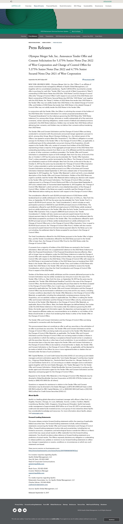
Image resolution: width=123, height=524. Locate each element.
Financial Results (51, 6)
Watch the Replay (76, 33)
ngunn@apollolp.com (36, 475)
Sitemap (65, 506)
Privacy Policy (19, 506)
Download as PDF (88, 81)
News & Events (39, 6)
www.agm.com (37, 415)
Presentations (49, 38)
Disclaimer (104, 506)
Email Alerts (98, 38)
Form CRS (46, 506)
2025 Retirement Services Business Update (68, 38)
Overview (28, 6)
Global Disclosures (55, 506)
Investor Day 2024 (88, 38)
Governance (99, 6)
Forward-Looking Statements (33, 506)
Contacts (108, 6)
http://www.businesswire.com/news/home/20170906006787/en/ (53, 453)
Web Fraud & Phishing (92, 506)
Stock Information (65, 6)
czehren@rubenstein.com (38, 487)
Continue (111, 519)
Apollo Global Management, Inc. (91, 512)
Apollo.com (107, 1)
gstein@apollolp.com (36, 466)
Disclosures (72, 506)
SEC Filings (77, 6)
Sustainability (88, 6)
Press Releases (33, 38)
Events (41, 38)
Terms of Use (81, 506)
